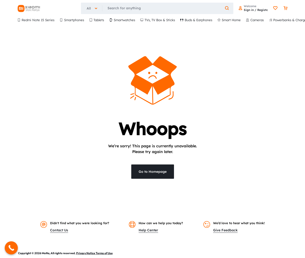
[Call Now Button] (11, 247)
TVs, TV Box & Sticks (157, 20)
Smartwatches (122, 20)
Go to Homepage (153, 171)
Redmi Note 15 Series (36, 20)
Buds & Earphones (196, 20)
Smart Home (229, 20)
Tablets (96, 20)
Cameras (255, 20)
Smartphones (72, 20)
